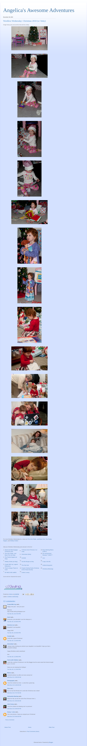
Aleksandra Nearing (12, 696)
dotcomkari (10, 644)
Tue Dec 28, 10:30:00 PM (14, 621)
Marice (9, 672)
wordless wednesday (12, 596)
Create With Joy (11, 604)
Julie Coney (10, 704)
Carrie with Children (12, 660)
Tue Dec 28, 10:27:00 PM (14, 613)
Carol (8, 617)
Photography (10, 680)
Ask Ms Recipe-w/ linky (28, 561)
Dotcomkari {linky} (26, 554)
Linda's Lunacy (25, 572)
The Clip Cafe (25, 565)
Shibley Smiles (14, 540)
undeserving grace (47, 565)
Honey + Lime (11, 712)
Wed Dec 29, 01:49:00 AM (14, 685)
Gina (8, 688)
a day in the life (46, 561)
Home (29, 727)
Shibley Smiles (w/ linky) (11, 561)
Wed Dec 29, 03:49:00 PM (14, 708)
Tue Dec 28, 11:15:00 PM (14, 669)
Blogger (51, 742)
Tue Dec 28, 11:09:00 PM (14, 656)
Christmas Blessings (48, 569)
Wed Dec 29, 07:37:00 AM (14, 693)
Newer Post (8, 727)
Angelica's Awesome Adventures (38, 10)
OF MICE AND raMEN (10, 572)
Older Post (51, 727)
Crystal (9, 636)
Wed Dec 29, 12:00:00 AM (14, 677)
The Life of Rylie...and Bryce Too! (36, 539)
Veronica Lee (10, 625)
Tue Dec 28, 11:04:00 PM (14, 640)
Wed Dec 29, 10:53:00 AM (14, 700)
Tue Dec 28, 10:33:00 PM (14, 632)
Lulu (44, 558)
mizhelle (24, 558)
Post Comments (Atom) (33, 731)
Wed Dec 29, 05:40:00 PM (14, 716)
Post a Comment (9, 719)
